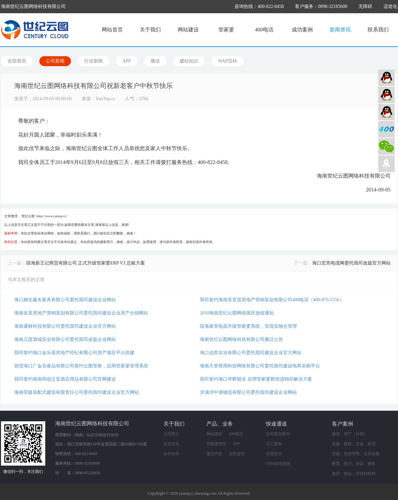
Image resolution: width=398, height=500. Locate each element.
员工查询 (274, 443)
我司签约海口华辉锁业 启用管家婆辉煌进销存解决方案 (256, 379)
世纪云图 (28, 216)
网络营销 (386, 112)
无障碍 (365, 6)
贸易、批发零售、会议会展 (356, 453)
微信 (155, 61)
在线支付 (274, 453)
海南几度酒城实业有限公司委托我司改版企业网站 (65, 339)
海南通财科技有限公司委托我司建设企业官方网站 (65, 326)
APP (127, 61)
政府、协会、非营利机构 (354, 473)
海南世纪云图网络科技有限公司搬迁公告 (241, 339)
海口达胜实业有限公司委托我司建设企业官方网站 (251, 352)
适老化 (390, 6)
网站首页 (112, 29)
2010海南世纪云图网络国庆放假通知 (237, 313)
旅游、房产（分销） (350, 434)
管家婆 (226, 29)
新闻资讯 (340, 29)
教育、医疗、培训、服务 (354, 463)
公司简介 (171, 434)
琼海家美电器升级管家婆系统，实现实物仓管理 (248, 326)
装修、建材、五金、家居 (354, 443)
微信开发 (214, 453)
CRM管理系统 (278, 463)
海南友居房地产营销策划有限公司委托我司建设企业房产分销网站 (81, 313)
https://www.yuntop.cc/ (51, 216)
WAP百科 (227, 61)
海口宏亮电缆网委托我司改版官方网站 (351, 263)
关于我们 (150, 29)
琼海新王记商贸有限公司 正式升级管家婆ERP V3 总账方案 (85, 263)
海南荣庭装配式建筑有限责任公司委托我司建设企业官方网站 (76, 392)
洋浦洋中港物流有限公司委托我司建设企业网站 (248, 392)
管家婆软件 (216, 443)
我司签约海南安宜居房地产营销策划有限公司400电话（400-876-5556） (272, 299)
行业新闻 (93, 61)
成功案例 (302, 29)
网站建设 (188, 29)
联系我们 (378, 29)
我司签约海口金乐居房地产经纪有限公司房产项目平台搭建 (74, 352)
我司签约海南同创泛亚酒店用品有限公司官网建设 (65, 379)
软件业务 (386, 95)
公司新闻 (55, 61)
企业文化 (171, 443)
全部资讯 (17, 61)
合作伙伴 (171, 453)
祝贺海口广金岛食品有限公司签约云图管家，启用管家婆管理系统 (81, 365)
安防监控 (237, 453)
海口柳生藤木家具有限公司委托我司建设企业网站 (65, 299)
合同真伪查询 (278, 434)
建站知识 (189, 61)
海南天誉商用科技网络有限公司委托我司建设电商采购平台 (260, 365)
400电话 (264, 29)
